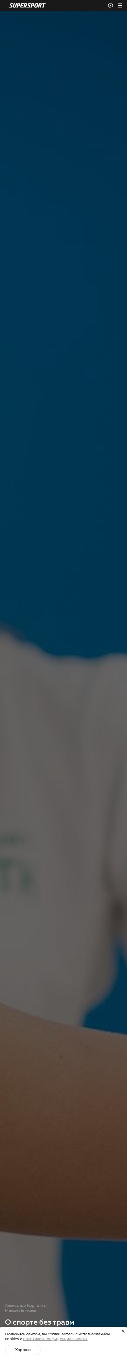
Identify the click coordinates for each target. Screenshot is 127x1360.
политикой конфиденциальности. (55, 1339)
